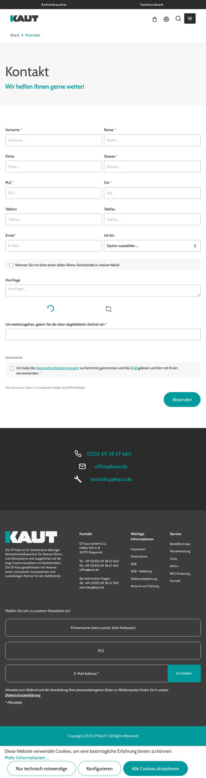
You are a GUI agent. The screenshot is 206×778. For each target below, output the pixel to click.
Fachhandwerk (151, 5)
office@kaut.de (111, 466)
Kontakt (175, 581)
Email (10, 235)
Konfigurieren (99, 768)
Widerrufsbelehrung (144, 579)
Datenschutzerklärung (22, 695)
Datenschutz (139, 556)
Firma (9, 156)
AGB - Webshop (141, 571)
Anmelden (184, 673)
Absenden (182, 400)
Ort (108, 182)
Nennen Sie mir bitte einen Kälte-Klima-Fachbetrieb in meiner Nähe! (67, 265)
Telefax (109, 209)
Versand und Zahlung (145, 586)
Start (14, 35)
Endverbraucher (54, 5)
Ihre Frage (12, 280)
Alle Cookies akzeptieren (155, 768)
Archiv (174, 566)
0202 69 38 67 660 (109, 454)
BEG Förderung (180, 573)
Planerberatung (180, 551)
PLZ (9, 182)
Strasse (111, 156)
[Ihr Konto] (166, 18)
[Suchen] (178, 18)
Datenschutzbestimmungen (57, 368)
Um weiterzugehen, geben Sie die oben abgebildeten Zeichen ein (56, 324)
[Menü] (190, 18)
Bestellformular (180, 544)
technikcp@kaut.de (111, 479)
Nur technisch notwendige (41, 768)
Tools (173, 559)
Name (110, 129)
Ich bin (109, 235)
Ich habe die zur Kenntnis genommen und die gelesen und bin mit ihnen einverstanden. (97, 370)
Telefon (11, 209)
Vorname (13, 129)
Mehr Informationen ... (27, 758)
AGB (134, 368)
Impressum (138, 549)
